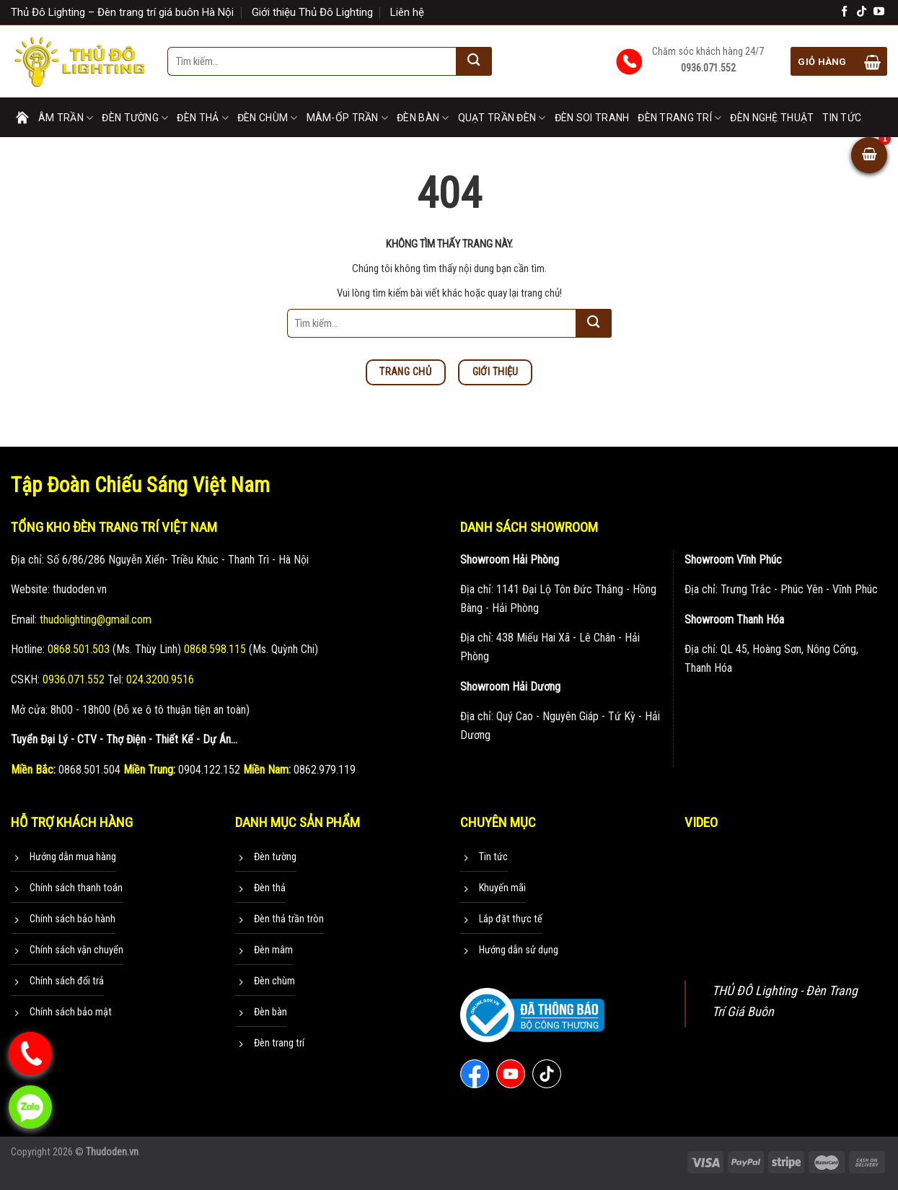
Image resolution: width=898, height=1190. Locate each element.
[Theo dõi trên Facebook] (844, 12)
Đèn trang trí (679, 118)
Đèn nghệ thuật (772, 117)
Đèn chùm (267, 118)
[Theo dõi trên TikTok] (861, 12)
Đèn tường (135, 118)
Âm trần (65, 118)
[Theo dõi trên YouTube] (878, 12)
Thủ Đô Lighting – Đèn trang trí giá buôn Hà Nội (122, 12)
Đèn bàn (423, 118)
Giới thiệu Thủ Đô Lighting (312, 12)
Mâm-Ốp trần (348, 118)
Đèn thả (202, 118)
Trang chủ (22, 117)
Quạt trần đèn (502, 118)
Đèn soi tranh (592, 117)
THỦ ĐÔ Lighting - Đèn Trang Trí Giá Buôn (785, 1001)
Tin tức (841, 117)
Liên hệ (407, 12)
